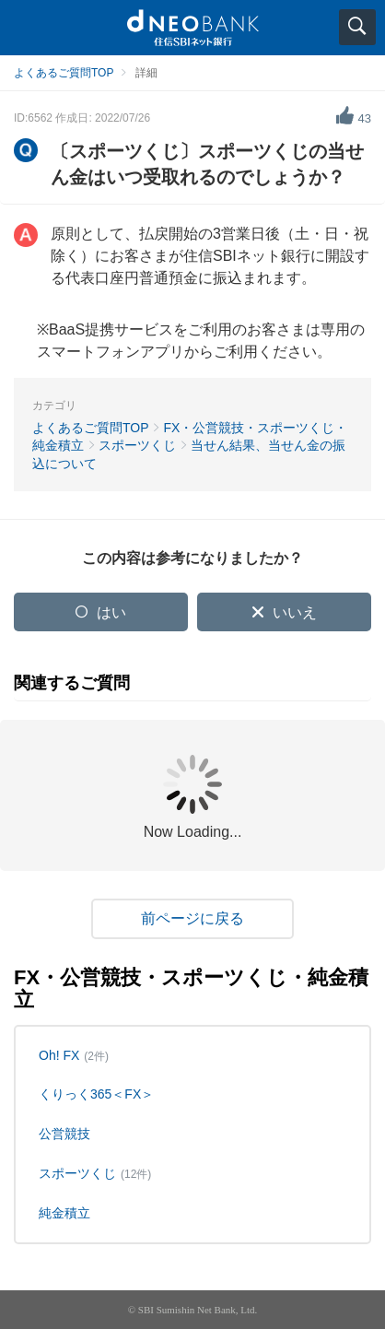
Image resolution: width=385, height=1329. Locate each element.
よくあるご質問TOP (63, 72)
